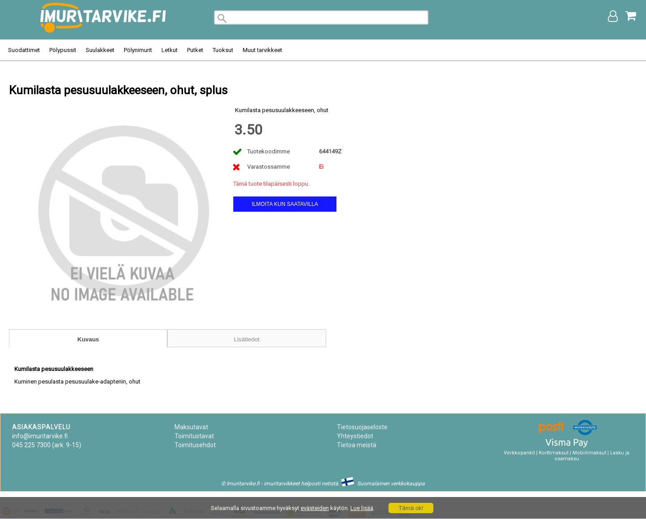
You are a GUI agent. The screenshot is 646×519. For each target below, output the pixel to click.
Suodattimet (24, 50)
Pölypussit (62, 50)
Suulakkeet (100, 50)
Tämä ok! (410, 508)
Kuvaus (88, 339)
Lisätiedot (246, 339)
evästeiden (315, 508)
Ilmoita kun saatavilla (285, 204)
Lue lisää (361, 508)
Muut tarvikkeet (262, 50)
